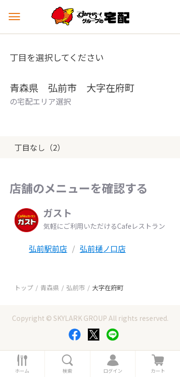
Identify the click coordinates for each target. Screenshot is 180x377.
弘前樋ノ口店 (103, 248)
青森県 (49, 287)
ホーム (22, 370)
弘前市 (75, 287)
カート (158, 370)
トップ (23, 287)
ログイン (112, 370)
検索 (67, 370)
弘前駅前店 (48, 248)
